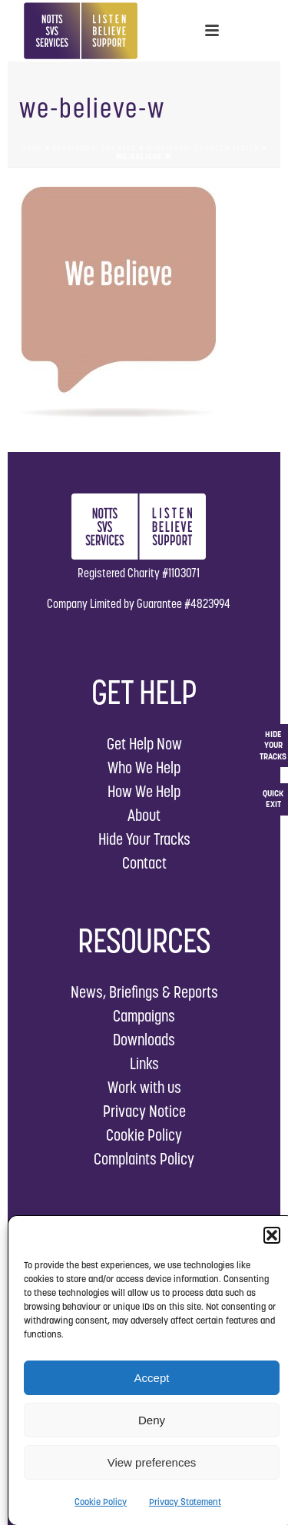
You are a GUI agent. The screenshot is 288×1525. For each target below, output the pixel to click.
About (144, 815)
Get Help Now (144, 743)
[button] (272, 1235)
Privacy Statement (185, 1501)
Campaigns (144, 1015)
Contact (144, 862)
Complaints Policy (144, 1158)
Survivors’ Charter (94, 148)
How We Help (144, 791)
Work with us (144, 1087)
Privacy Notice (144, 1111)
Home (32, 148)
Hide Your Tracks (144, 839)
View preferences (152, 1462)
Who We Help (144, 767)
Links (144, 1063)
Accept (152, 1377)
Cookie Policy (100, 1501)
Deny (151, 1420)
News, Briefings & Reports (144, 992)
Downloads (144, 1039)
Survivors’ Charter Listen (203, 148)
